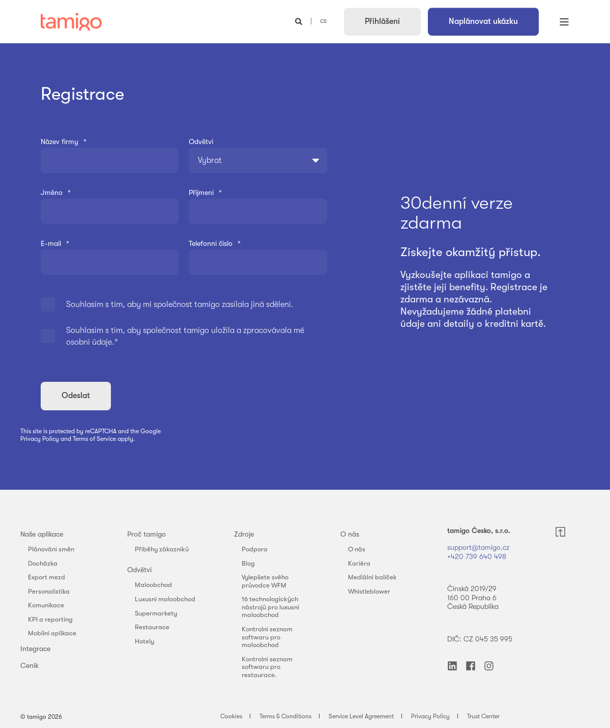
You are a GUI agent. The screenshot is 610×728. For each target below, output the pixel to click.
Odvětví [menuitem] (139, 570)
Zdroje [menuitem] (244, 534)
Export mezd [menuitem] (46, 577)
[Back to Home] (71, 22)
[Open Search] (299, 21)
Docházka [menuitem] (42, 563)
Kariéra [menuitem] (359, 563)
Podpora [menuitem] (255, 549)
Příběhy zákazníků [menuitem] (162, 549)
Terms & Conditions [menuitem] (285, 716)
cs (323, 21)
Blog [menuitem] (248, 563)
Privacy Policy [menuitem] (430, 716)
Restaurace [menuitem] (152, 627)
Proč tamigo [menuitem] (146, 534)
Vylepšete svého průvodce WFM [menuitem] (265, 581)
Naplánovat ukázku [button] (483, 21)
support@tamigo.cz (479, 547)
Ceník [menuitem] (29, 665)
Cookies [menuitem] (231, 716)
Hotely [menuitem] (144, 641)
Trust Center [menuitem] (483, 716)
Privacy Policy (39, 438)
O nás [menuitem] (349, 534)
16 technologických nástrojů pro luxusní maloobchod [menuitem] (270, 607)
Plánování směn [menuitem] (51, 549)
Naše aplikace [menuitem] (41, 534)
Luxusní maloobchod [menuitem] (165, 599)
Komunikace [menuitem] (46, 605)
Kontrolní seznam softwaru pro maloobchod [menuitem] (267, 637)
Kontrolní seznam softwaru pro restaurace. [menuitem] (267, 667)
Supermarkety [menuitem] (156, 613)
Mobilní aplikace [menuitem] (52, 633)
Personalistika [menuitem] (49, 591)
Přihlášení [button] (382, 21)
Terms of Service (94, 438)
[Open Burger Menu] (564, 22)
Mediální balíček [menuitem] (372, 577)
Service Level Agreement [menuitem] (361, 716)
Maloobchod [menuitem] (153, 585)
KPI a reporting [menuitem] (50, 619)
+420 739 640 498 (476, 556)
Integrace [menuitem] (35, 649)
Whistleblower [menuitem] (369, 591)
